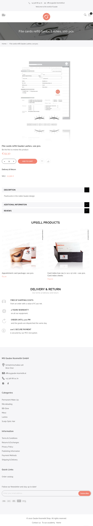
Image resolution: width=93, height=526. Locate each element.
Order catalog (7, 477)
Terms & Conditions (9, 438)
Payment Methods (9, 455)
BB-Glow (5, 408)
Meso (4, 413)
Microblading (7, 404)
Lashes (5, 417)
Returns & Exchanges (10, 442)
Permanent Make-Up (10, 400)
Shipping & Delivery (10, 460)
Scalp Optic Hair (8, 421)
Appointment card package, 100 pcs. (18, 273)
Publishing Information (11, 451)
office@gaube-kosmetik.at (54, 3)
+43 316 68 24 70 (35, 3)
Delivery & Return (9, 169)
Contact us (36, 523)
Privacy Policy (7, 447)
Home (4, 44)
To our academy (48, 523)
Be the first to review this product (15, 150)
